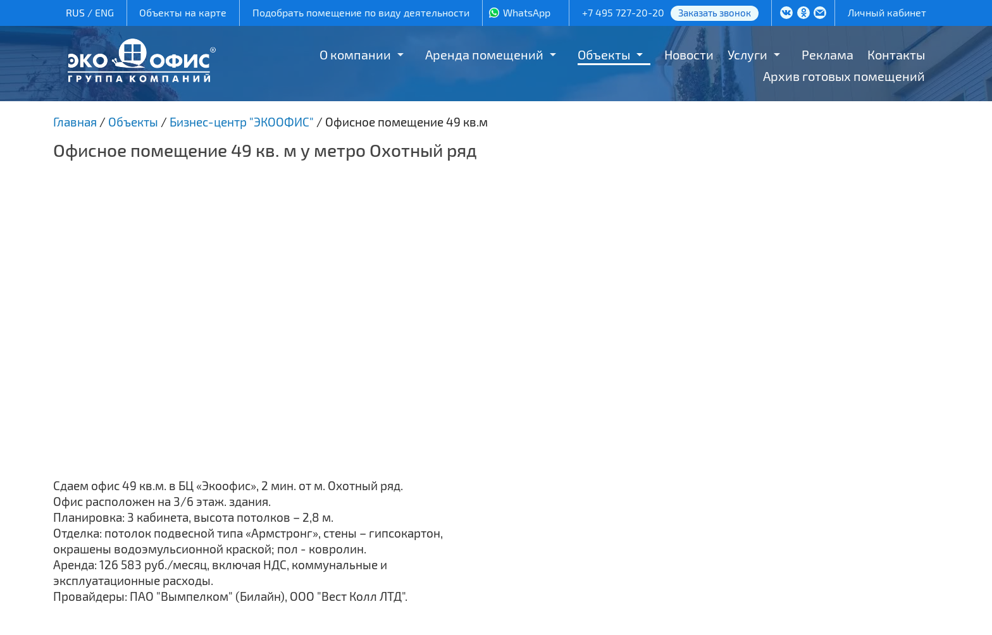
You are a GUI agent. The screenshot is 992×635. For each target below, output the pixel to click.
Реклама (827, 54)
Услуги (747, 54)
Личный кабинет (887, 12)
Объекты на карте (182, 12)
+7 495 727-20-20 (623, 12)
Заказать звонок (714, 12)
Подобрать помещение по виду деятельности (360, 12)
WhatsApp (526, 12)
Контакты (896, 54)
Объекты (604, 54)
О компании (355, 54)
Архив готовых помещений (844, 75)
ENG (104, 12)
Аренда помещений (484, 54)
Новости (689, 54)
